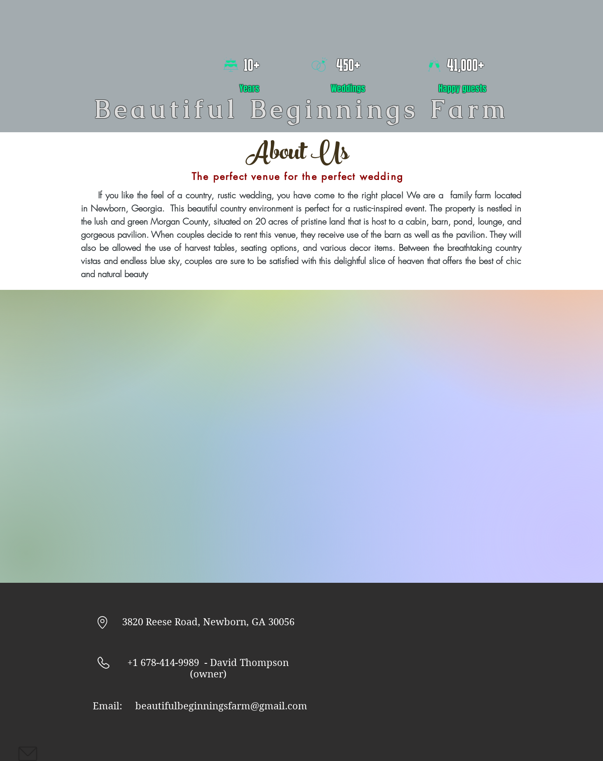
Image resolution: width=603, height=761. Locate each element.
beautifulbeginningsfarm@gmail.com (221, 706)
